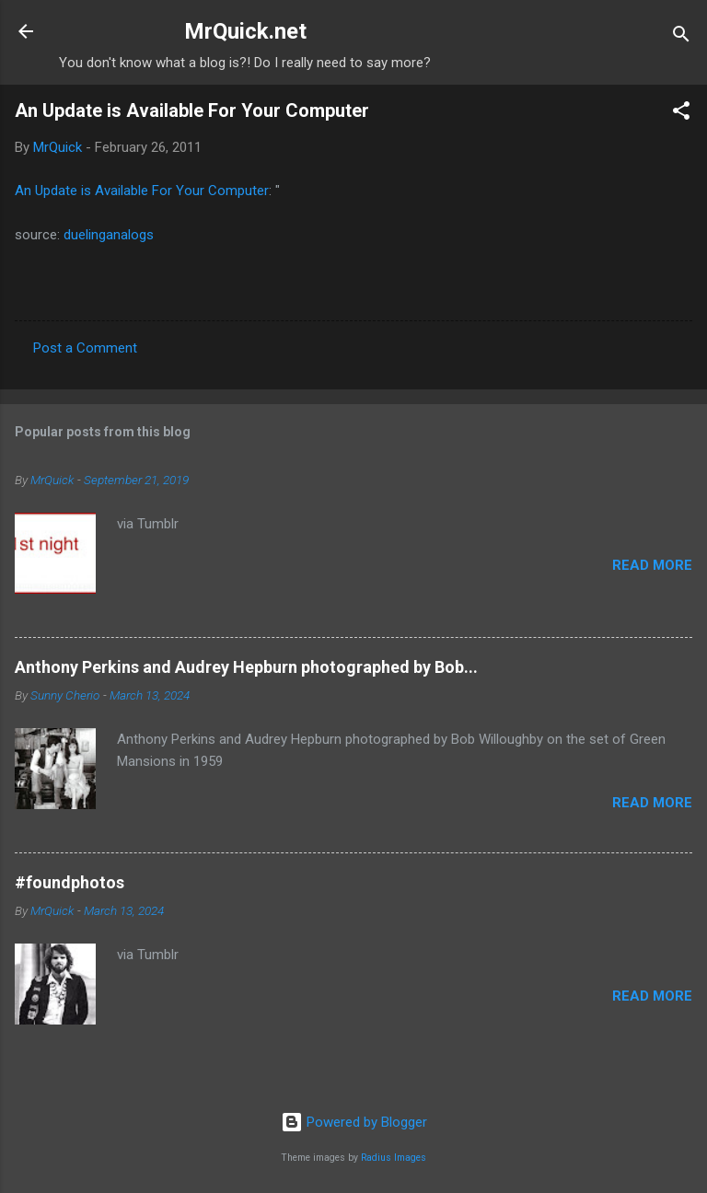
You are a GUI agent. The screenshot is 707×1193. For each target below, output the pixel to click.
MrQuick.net (245, 31)
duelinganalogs (109, 234)
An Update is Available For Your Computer (192, 110)
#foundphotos (69, 882)
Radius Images (393, 1158)
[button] (681, 113)
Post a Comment (85, 348)
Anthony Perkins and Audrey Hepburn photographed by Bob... (246, 667)
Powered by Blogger (354, 1122)
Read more (652, 565)
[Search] (681, 37)
